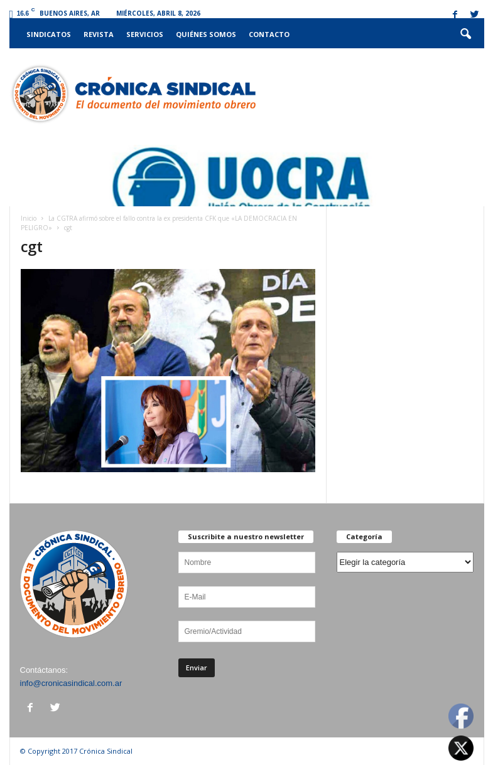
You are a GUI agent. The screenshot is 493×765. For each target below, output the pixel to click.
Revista (99, 34)
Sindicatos (48, 34)
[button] (465, 34)
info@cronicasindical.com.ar (71, 683)
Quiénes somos (206, 34)
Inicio (28, 218)
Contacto (269, 34)
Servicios (144, 34)
